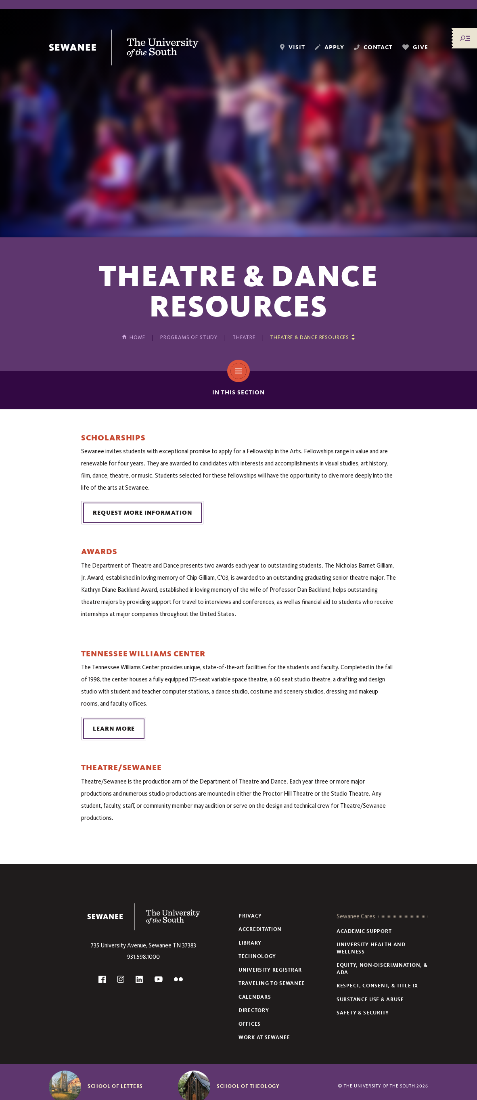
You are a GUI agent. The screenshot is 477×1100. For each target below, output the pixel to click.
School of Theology (248, 1086)
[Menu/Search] (465, 38)
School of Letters (115, 1086)
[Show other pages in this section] (312, 337)
